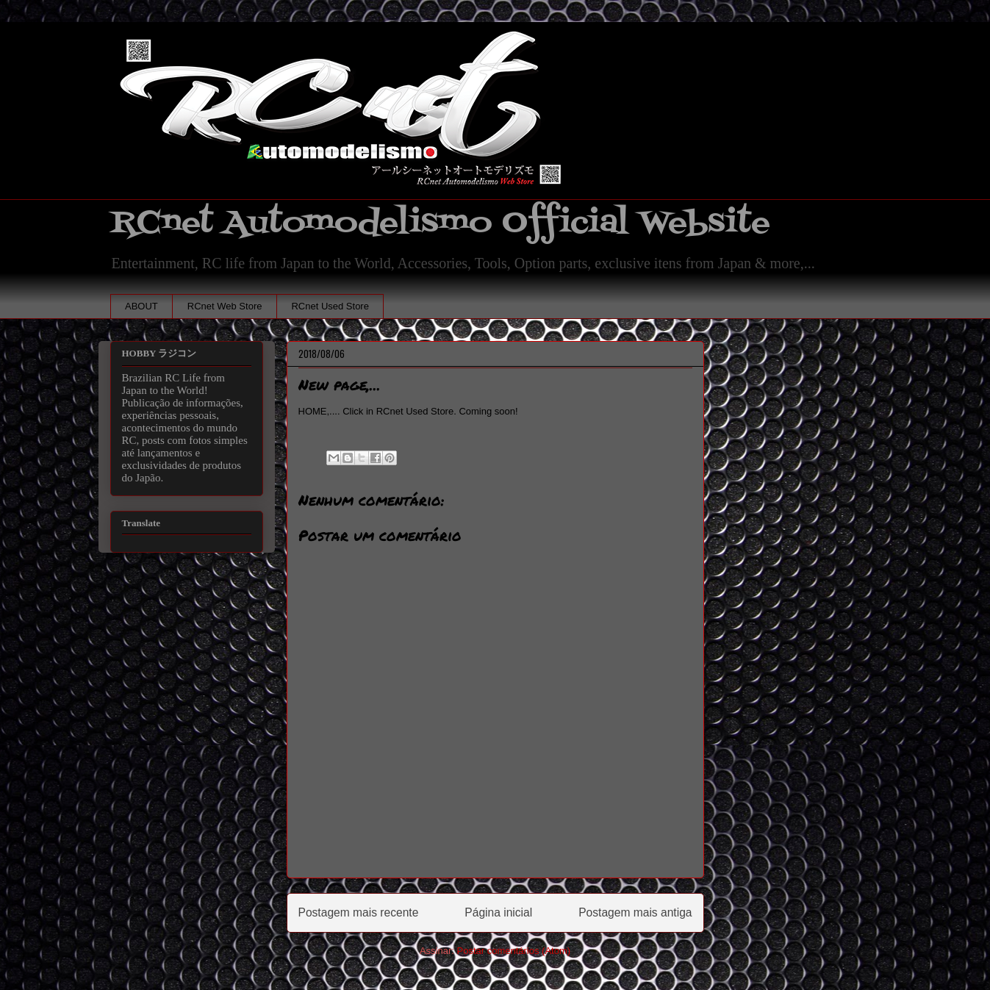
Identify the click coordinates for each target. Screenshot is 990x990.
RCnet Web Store (224, 306)
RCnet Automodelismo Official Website (440, 223)
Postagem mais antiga (635, 912)
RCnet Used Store (330, 306)
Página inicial (498, 912)
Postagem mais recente (358, 912)
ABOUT (141, 306)
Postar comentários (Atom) (513, 950)
